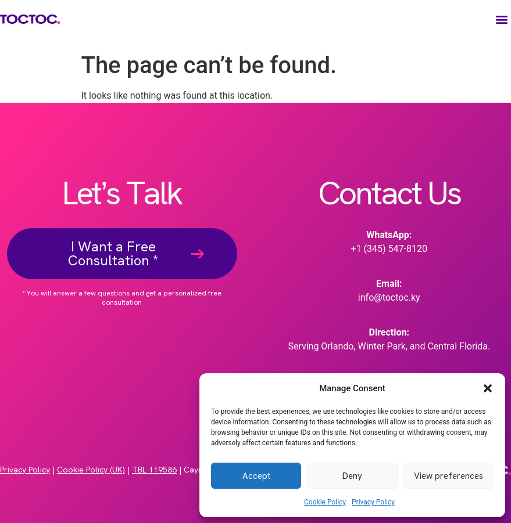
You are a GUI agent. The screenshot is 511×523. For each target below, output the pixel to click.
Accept (256, 476)
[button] (488, 388)
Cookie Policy (325, 502)
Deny (352, 476)
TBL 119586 (154, 469)
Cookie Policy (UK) (91, 469)
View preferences (448, 476)
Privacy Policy (373, 502)
